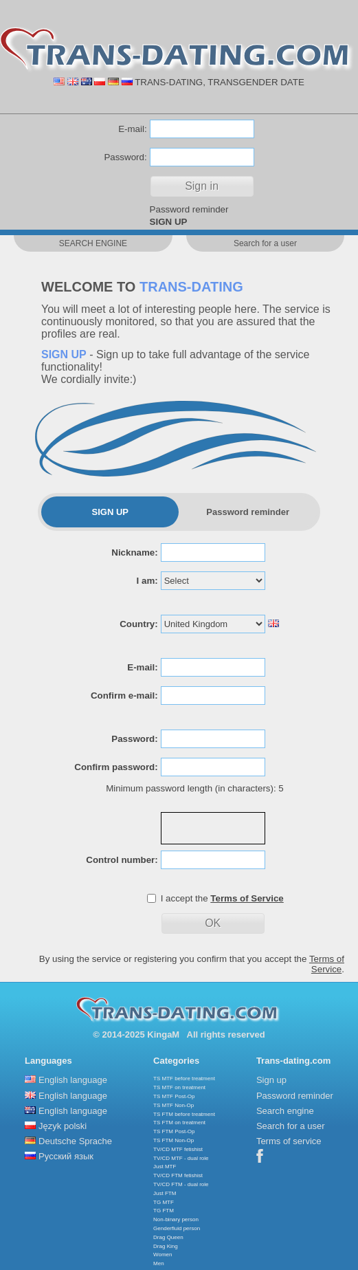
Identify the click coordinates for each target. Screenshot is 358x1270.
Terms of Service (326, 964)
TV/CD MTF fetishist (178, 1149)
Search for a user (290, 1126)
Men (158, 1263)
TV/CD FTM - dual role (180, 1184)
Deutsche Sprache (75, 1141)
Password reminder (189, 209)
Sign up (271, 1080)
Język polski (62, 1126)
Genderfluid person (176, 1228)
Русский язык (65, 1156)
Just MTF (164, 1166)
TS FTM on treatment (179, 1122)
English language (72, 1080)
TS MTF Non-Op (173, 1105)
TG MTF (163, 1202)
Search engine (285, 1111)
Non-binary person (176, 1219)
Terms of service (289, 1141)
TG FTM (163, 1210)
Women (162, 1254)
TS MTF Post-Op (173, 1096)
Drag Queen (168, 1237)
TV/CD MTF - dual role (180, 1158)
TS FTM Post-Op (173, 1131)
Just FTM (164, 1193)
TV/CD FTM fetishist (178, 1175)
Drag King (165, 1246)
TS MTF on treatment (179, 1087)
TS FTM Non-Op (173, 1140)
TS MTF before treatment (184, 1078)
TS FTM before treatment (184, 1114)
